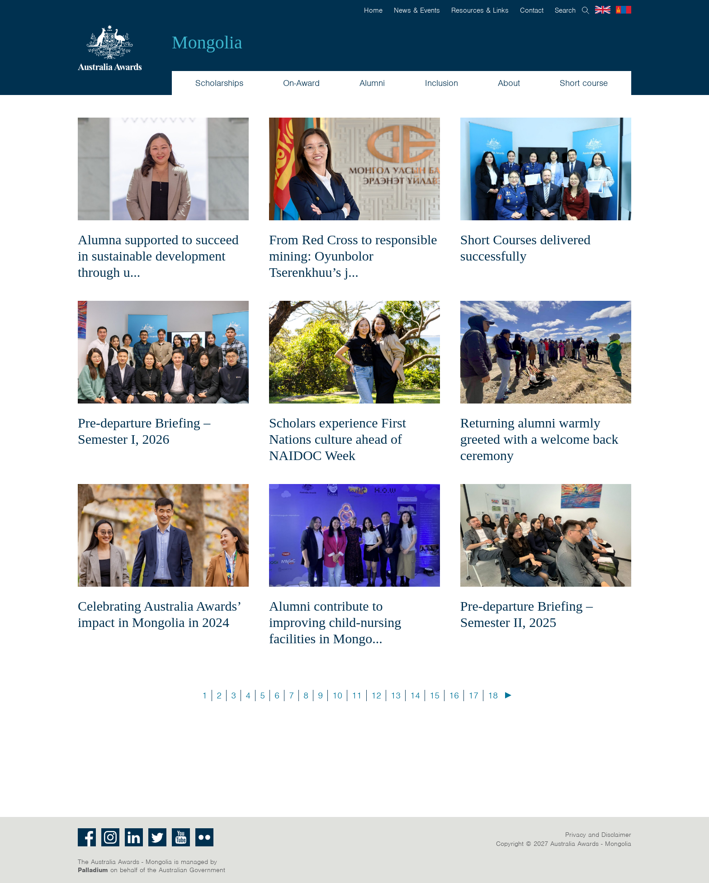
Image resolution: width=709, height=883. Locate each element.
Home (373, 10)
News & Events (417, 10)
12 (376, 695)
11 (357, 695)
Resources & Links (480, 10)
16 (454, 695)
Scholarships (219, 83)
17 (473, 695)
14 (415, 695)
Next (508, 695)
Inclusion (441, 83)
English (602, 10)
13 (396, 695)
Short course (584, 83)
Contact (532, 10)
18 (493, 695)
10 (337, 695)
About (509, 83)
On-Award (301, 83)
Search (565, 10)
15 (435, 695)
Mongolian (623, 10)
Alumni (372, 83)
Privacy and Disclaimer (598, 835)
